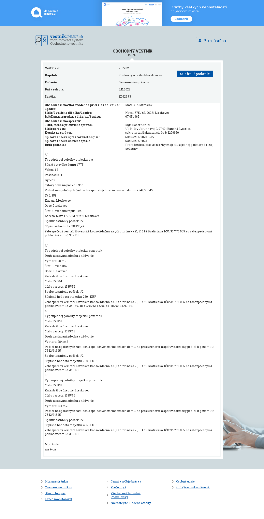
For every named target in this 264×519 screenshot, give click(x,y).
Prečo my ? (118, 487)
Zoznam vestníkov (58, 487)
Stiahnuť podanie (195, 73)
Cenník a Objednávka (126, 481)
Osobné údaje (185, 481)
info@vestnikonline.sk (193, 487)
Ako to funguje (55, 493)
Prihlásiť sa (214, 40)
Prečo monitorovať (58, 499)
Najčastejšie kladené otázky (131, 503)
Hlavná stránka (56, 481)
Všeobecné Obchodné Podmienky (126, 495)
